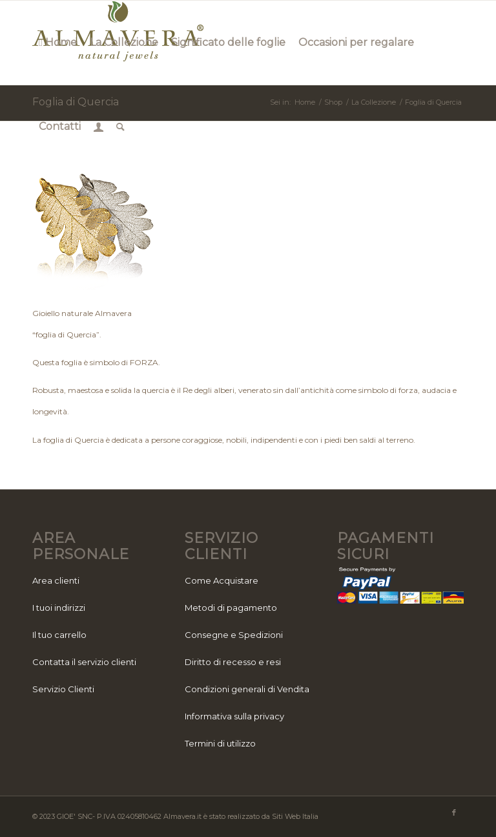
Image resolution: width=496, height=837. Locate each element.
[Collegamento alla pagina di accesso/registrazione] (98, 127)
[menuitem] (57, 43)
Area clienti (55, 580)
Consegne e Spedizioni (234, 635)
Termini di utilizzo (220, 743)
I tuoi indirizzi (58, 607)
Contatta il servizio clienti (84, 662)
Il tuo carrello (59, 635)
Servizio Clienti (63, 689)
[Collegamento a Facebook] (454, 812)
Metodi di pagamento (231, 607)
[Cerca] (120, 127)
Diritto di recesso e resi (233, 662)
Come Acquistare (221, 580)
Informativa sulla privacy (234, 716)
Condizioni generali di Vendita (247, 689)
